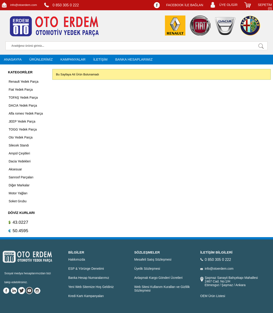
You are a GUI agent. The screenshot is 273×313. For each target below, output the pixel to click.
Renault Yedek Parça (23, 81)
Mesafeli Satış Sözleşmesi (152, 259)
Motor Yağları (18, 193)
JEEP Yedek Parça (22, 121)
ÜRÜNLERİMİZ (41, 59)
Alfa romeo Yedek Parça (26, 113)
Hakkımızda (76, 259)
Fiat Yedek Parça (21, 89)
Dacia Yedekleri (20, 161)
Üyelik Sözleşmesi (147, 268)
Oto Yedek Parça (21, 137)
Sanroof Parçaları (21, 177)
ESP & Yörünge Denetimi (86, 268)
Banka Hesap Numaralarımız (88, 278)
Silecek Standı (19, 145)
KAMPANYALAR (73, 59)
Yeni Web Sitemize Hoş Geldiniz (91, 287)
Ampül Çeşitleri (19, 153)
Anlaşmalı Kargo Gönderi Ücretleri (158, 278)
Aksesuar (15, 169)
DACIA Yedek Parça (23, 105)
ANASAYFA (13, 59)
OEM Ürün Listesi (212, 296)
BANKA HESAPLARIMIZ (133, 59)
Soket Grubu (18, 201)
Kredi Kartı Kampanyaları (86, 296)
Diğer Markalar (19, 185)
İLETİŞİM (100, 59)
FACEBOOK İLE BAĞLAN (184, 5)
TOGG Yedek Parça (23, 129)
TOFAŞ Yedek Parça (23, 97)
